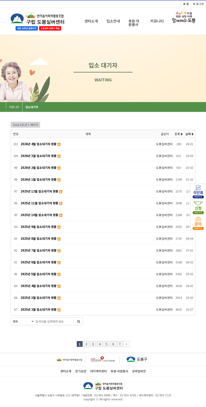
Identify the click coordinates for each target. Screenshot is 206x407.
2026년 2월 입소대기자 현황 (39, 167)
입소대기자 (31, 107)
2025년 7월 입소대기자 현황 (39, 250)
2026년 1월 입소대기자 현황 (39, 179)
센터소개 (91, 20)
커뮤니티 (157, 20)
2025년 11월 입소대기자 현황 (40, 203)
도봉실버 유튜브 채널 (50, 28)
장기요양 (80, 371)
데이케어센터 (98, 371)
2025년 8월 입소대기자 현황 (39, 238)
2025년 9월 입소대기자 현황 (39, 227)
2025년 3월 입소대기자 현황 (39, 297)
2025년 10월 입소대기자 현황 (40, 215)
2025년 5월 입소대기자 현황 (39, 274)
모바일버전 (139, 371)
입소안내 (113, 20)
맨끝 (127, 344)
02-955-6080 (102, 395)
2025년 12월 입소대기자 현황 (40, 191)
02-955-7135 (163, 395)
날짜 (189, 134)
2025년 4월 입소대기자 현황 (39, 286)
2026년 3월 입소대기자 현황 (39, 156)
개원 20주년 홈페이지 (26, 28)
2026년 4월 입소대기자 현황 (39, 144)
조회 (179, 134)
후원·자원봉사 (133, 22)
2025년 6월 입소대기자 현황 (39, 262)
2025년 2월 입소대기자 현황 (39, 309)
